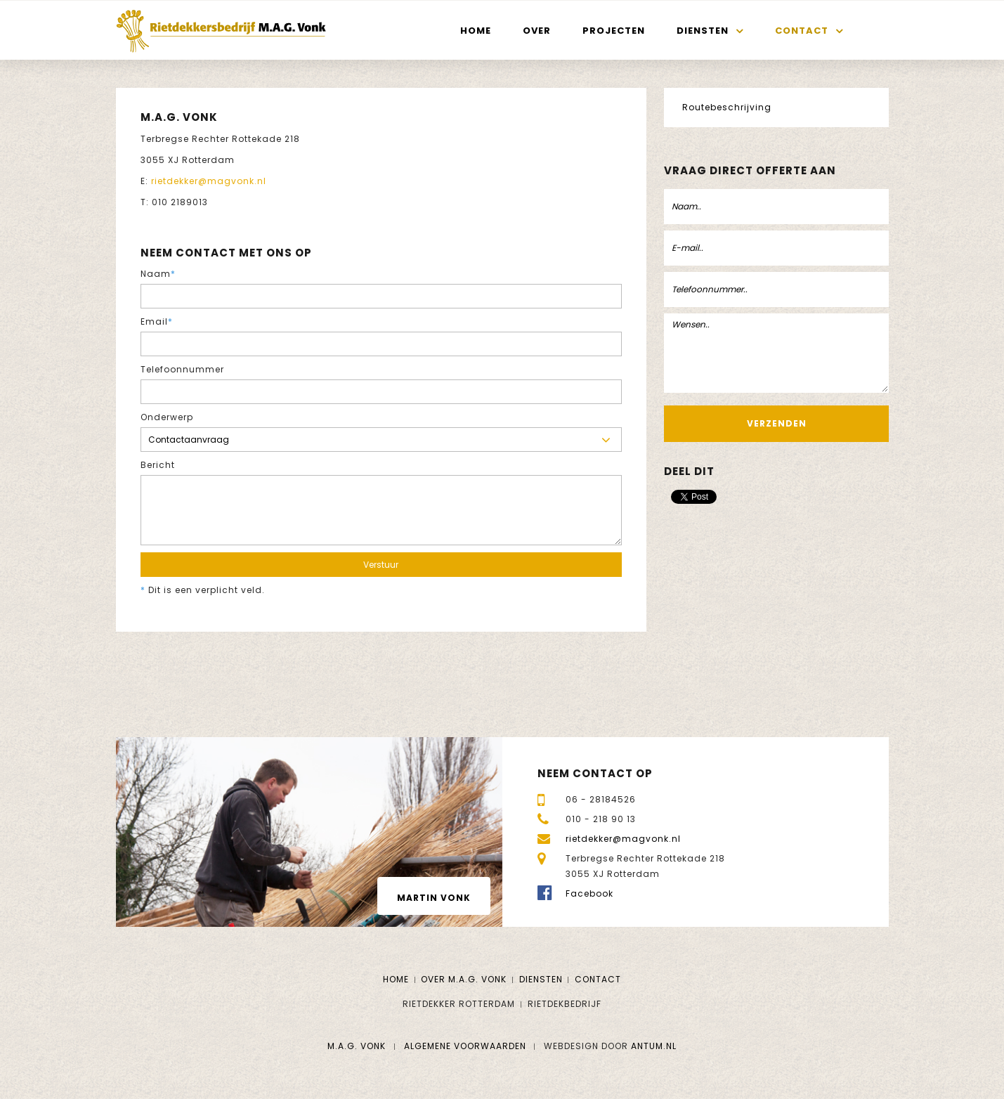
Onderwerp (167, 417)
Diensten (703, 30)
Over (537, 30)
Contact (801, 30)
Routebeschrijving (726, 107)
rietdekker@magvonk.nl (208, 181)
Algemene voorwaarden (465, 1046)
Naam (158, 274)
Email (157, 321)
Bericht (158, 465)
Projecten (613, 30)
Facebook (589, 893)
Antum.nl (654, 1046)
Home (475, 30)
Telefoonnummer (182, 369)
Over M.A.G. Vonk (464, 979)
